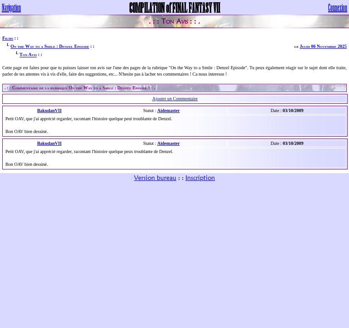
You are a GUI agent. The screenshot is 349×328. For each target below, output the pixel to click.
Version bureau (155, 177)
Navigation (11, 7)
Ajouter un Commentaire (175, 98)
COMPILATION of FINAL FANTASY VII (174, 7)
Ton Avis (28, 54)
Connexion (337, 7)
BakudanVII (49, 110)
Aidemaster (168, 110)
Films (7, 38)
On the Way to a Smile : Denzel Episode (49, 46)
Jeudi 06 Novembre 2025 (323, 46)
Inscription (200, 177)
